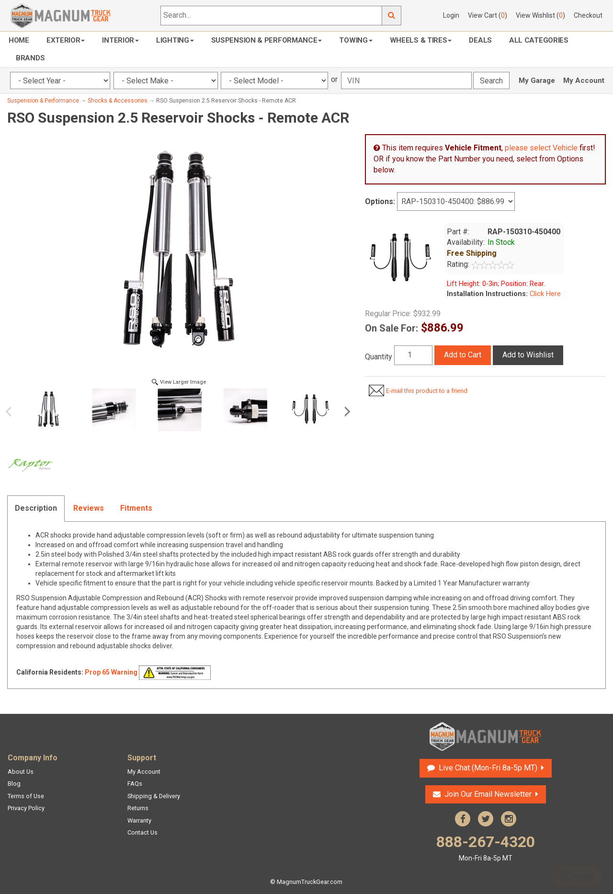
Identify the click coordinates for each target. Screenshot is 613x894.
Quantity (378, 356)
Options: (380, 201)
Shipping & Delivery (153, 796)
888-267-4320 (485, 848)
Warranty (139, 820)
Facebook (462, 818)
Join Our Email (488, 794)
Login (451, 15)
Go (391, 15)
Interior (120, 40)
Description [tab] (36, 508)
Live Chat (488, 767)
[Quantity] (413, 355)
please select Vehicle (541, 147)
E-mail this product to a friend (426, 390)
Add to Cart (462, 354)
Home (19, 40)
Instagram (508, 818)
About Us (21, 771)
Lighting (175, 40)
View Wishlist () (540, 15)
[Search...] (271, 15)
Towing (355, 40)
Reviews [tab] (88, 508)
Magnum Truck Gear (485, 736)
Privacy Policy (26, 808)
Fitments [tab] (136, 508)
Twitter (485, 818)
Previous (12, 411)
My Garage (537, 80)
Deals (480, 40)
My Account (583, 80)
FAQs (134, 783)
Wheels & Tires (421, 40)
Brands (30, 58)
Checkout (588, 15)
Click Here (544, 294)
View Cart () (487, 15)
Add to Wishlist (528, 354)
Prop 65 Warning (111, 672)
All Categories (538, 40)
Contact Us (142, 832)
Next (346, 411)
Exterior (65, 40)
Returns (137, 808)
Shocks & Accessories (118, 100)
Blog (14, 783)
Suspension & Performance (266, 40)
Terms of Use (26, 796)
